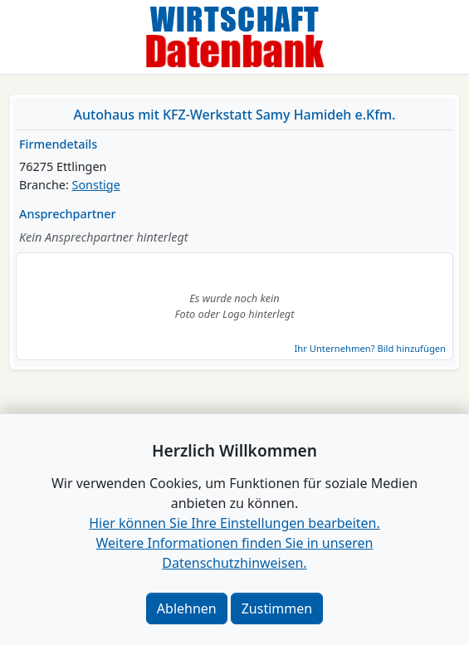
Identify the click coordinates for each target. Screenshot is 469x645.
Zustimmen (277, 608)
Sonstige (96, 185)
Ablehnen (187, 608)
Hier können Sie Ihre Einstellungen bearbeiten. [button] (234, 523)
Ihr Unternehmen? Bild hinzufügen (370, 348)
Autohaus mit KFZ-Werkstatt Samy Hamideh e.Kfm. (235, 114)
